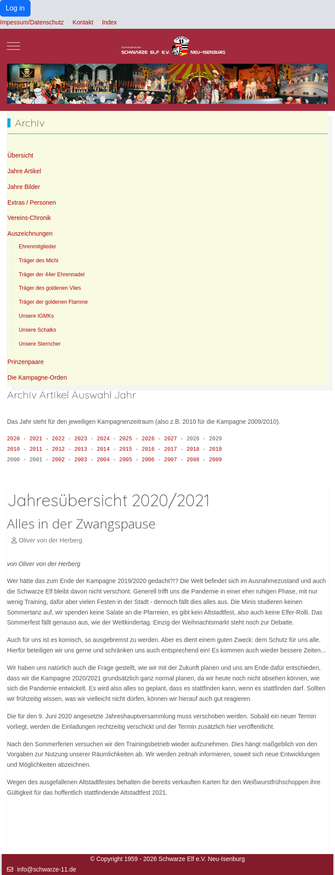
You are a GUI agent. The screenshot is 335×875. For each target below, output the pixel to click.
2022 (60, 439)
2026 (150, 439)
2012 (60, 449)
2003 (82, 460)
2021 (38, 439)
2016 (150, 449)
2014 (105, 449)
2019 (215, 449)
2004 (105, 460)
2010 (13, 449)
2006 (150, 460)
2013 (82, 449)
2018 (195, 449)
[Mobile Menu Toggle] (13, 46)
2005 (127, 460)
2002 (60, 460)
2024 (105, 439)
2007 (172, 460)
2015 (127, 449)
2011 (38, 449)
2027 (172, 439)
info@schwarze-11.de (46, 869)
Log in (15, 8)
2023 (82, 439)
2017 (172, 449)
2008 (195, 460)
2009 (215, 460)
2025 (127, 439)
